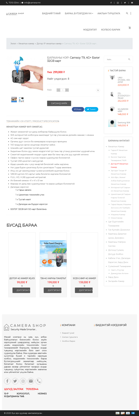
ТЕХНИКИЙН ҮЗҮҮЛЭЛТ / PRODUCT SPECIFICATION (32, 121)
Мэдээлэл (90, 29)
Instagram (118, 2)
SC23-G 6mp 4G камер (85, 278)
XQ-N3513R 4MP (123, 110)
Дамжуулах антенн (119, 273)
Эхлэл (13, 43)
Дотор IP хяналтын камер (49, 43)
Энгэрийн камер (116, 281)
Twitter (125, 2)
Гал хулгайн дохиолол (119, 230)
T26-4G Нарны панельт (54, 278)
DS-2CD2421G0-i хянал (124, 95)
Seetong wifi (124, 122)
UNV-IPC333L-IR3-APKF (124, 79)
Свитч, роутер (117, 270)
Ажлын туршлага (108, 13)
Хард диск (113, 277)
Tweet (91, 109)
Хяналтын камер (26, 43)
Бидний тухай (51, 13)
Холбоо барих (110, 29)
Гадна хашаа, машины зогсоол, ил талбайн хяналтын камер (121, 207)
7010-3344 (12, 2)
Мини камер (116, 218)
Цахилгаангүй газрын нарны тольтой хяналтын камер (120, 197)
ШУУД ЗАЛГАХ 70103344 (21, 389)
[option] (14, 99)
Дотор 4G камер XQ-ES (23, 278)
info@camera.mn (32, 2)
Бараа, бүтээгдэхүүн (79, 13)
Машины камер (118, 214)
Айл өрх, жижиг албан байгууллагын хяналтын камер (120, 180)
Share (78, 109)
